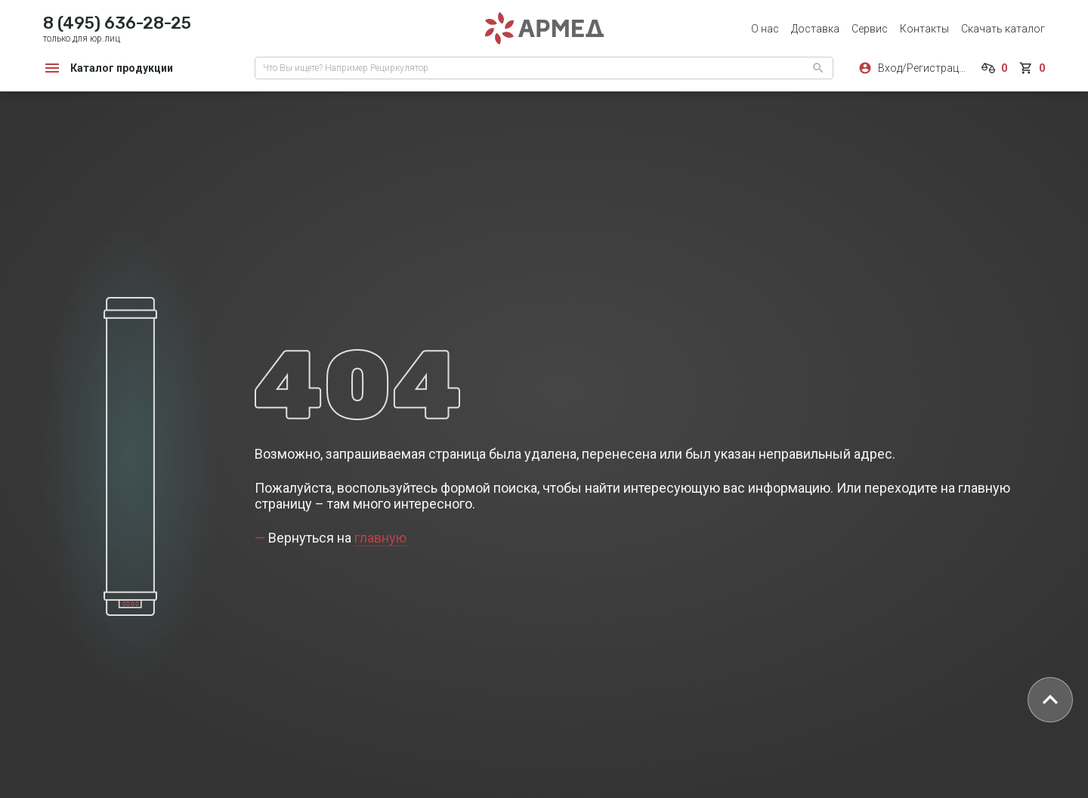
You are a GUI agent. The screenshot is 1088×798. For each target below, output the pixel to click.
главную (380, 538)
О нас (765, 29)
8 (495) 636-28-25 (117, 23)
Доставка (815, 29)
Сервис (870, 29)
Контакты (924, 29)
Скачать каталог (1003, 29)
